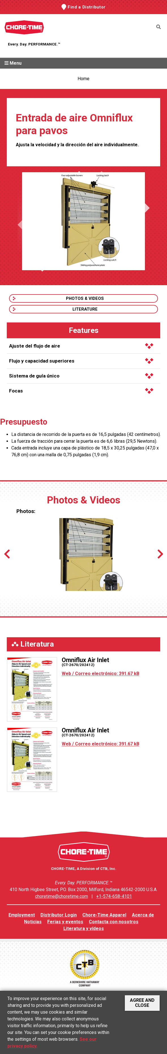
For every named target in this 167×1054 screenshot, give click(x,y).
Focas (81, 391)
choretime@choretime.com (61, 896)
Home (83, 78)
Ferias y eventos (65, 921)
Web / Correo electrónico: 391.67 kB (100, 673)
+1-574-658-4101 (114, 896)
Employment (21, 915)
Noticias (33, 921)
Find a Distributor (87, 7)
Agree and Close (142, 1003)
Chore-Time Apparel (104, 915)
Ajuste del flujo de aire (81, 346)
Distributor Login (58, 915)
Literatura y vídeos (83, 928)
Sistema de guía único (81, 376)
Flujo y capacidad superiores (81, 361)
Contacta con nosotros (113, 921)
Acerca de (143, 915)
